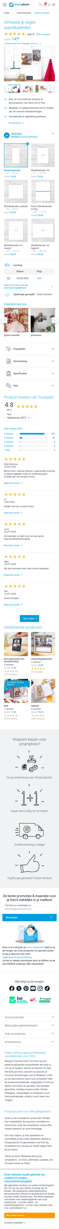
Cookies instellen (15, 1222)
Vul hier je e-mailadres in (18, 905)
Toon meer (28, 618)
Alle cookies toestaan (15, 1215)
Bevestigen (12, 917)
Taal (9, 414)
